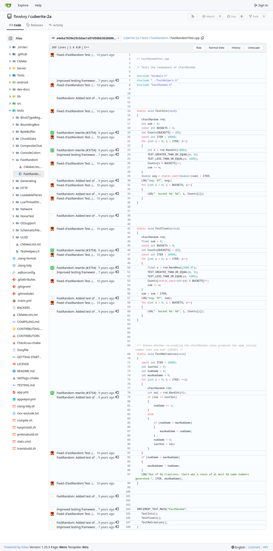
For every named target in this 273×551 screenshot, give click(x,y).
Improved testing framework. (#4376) (83, 81)
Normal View (216, 48)
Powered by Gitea (16, 547)
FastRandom (159, 38)
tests (144, 38)
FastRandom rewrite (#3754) (76, 133)
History (236, 48)
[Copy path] (202, 37)
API (265, 547)
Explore (23, 5)
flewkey (20, 16)
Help (38, 5)
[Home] (8, 5)
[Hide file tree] (10, 38)
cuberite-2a (41, 16)
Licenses (254, 547)
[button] (117, 81)
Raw (199, 48)
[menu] (238, 547)
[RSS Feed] (193, 16)
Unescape (254, 48)
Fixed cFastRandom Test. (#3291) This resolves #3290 (94, 55)
